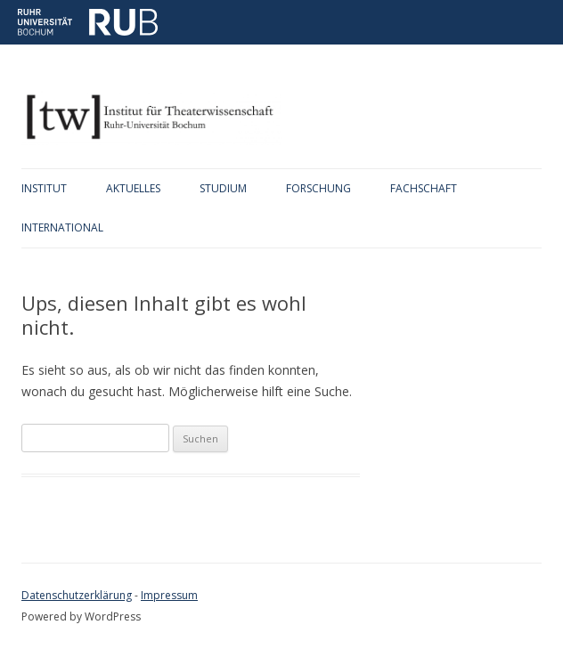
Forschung (318, 188)
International (62, 227)
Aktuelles (133, 188)
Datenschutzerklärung (76, 595)
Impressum (169, 595)
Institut (44, 188)
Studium (223, 188)
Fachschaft (423, 188)
